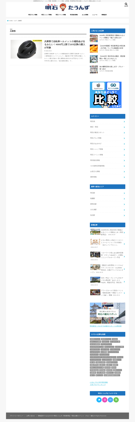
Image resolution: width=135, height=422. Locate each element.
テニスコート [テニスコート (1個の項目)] (94, 354)
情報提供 (104, 14)
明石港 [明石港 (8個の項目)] (114, 367)
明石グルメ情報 (32, 14)
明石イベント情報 (61, 14)
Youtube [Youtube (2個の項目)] (114, 338)
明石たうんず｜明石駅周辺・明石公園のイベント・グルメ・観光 (74, 415)
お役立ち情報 (95, 171)
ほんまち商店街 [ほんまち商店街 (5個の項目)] (94, 343)
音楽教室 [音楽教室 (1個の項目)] (117, 372)
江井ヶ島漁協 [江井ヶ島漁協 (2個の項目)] (101, 372)
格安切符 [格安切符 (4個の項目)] (109, 369)
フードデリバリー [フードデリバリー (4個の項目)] (95, 359)
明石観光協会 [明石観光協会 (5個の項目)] (94, 369)
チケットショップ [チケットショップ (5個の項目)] (113, 351)
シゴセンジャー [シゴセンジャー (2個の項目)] (115, 349)
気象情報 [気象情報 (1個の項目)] (93, 372)
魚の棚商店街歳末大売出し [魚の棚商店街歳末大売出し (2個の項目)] (111, 374)
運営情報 (93, 176)
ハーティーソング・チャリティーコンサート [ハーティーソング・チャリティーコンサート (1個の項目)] (103, 356)
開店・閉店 (94, 126)
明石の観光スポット (97, 132)
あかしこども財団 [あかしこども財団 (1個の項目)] (95, 341)
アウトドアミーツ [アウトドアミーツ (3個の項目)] (106, 343)
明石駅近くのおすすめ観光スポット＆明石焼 (106, 325)
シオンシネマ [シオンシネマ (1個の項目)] (105, 349)
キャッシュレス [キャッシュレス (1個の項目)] (109, 346)
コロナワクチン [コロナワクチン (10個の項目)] (94, 349)
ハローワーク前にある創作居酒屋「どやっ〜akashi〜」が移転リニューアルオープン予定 (106, 255)
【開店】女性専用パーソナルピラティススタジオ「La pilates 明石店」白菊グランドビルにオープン (106, 268)
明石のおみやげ (95, 143)
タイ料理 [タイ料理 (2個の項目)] (103, 351)
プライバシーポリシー (16, 415)
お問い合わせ (30, 415)
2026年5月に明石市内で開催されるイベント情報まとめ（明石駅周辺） (106, 231)
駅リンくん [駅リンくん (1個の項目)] (99, 374)
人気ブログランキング (98, 384)
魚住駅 (92, 215)
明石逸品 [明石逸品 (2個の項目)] (102, 369)
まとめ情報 (85, 14)
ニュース (94, 14)
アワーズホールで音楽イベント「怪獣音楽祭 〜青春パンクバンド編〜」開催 (106, 292)
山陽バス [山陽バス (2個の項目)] (109, 364)
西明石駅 (93, 203)
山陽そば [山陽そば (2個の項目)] (102, 364)
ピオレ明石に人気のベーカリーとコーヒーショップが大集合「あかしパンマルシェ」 (106, 243)
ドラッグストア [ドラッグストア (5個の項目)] (104, 354)
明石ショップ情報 (46, 14)
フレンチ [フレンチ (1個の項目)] (120, 356)
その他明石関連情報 (97, 165)
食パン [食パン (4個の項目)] (92, 374)
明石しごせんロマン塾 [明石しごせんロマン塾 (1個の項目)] (96, 367)
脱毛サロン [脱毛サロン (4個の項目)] (110, 372)
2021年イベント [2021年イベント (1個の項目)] (106, 338)
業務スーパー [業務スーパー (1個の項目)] (117, 369)
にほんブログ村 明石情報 (99, 382)
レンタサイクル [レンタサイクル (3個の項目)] (106, 359)
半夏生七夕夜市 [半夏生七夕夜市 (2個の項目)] (100, 362)
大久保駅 (93, 209)
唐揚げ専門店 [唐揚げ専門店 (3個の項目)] (94, 364)
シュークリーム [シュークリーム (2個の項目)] (94, 351)
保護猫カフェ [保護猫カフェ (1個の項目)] (117, 359)
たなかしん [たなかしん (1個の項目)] (105, 341)
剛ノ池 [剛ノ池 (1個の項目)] (92, 362)
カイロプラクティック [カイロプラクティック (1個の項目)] (96, 346)
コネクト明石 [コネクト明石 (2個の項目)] (119, 346)
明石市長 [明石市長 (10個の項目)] (107, 367)
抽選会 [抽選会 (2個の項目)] (115, 364)
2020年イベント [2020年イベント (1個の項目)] (95, 338)
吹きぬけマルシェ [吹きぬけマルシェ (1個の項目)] (112, 362)
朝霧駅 (92, 198)
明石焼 (107, 50)
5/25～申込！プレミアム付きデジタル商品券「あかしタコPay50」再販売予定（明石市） (106, 281)
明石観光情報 (74, 14)
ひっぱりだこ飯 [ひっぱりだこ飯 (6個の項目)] (115, 341)
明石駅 (92, 192)
